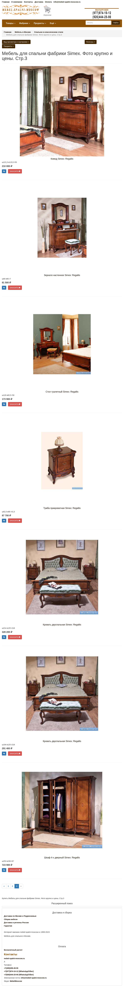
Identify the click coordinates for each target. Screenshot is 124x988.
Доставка (39, 2)
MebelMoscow (16, 981)
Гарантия (8, 926)
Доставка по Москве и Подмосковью (20, 916)
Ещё (53, 23)
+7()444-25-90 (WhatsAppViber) (19, 975)
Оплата (48, 2)
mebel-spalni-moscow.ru (14, 958)
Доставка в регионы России (16, 923)
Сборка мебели (10, 919)
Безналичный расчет (13, 950)
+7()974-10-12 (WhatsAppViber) (19, 971)
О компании (16, 2)
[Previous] (4, 886)
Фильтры (90, 42)
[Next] (21, 886)
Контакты (28, 2)
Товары (10, 23)
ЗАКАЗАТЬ (15, 171)
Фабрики (24, 23)
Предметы (40, 23)
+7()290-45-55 (11, 968)
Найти (115, 23)
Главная (6, 2)
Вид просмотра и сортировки (16, 42)
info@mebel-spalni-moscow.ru (67, 2)
